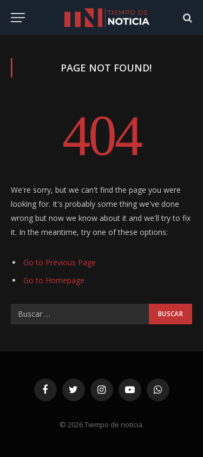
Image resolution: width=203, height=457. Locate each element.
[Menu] (18, 17)
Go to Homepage (53, 280)
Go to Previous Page (59, 262)
